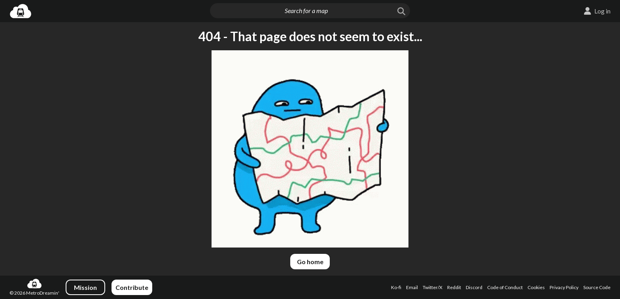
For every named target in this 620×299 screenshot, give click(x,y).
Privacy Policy (564, 287)
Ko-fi (396, 287)
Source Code (597, 287)
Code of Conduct (505, 287)
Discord (474, 287)
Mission (85, 287)
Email (412, 287)
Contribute (131, 287)
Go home (310, 261)
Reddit (454, 287)
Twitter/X (432, 287)
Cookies (536, 287)
